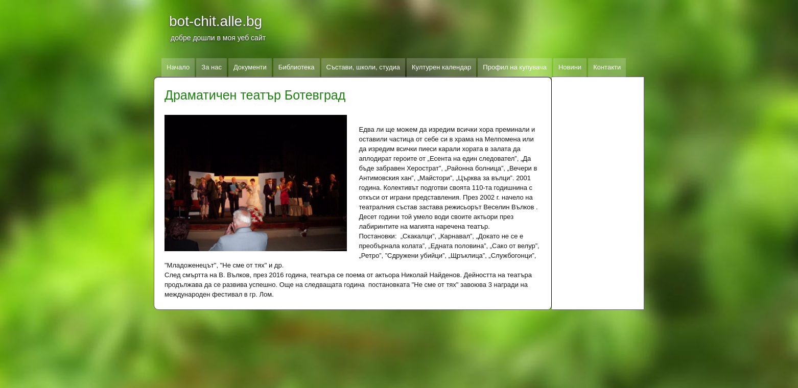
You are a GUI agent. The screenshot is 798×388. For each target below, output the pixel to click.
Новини (569, 67)
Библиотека (296, 67)
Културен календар (441, 67)
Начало (178, 67)
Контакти (607, 67)
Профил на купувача (515, 67)
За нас (211, 67)
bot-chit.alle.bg (215, 21)
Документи (250, 67)
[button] (256, 183)
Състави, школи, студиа (363, 67)
